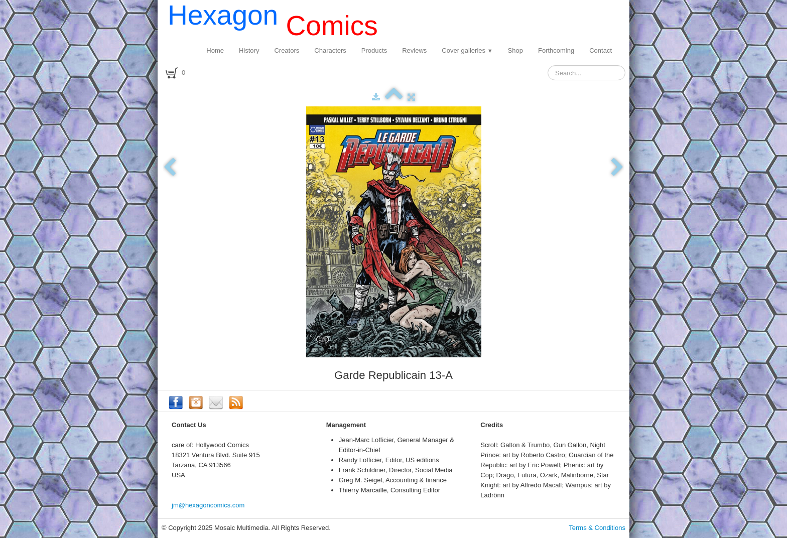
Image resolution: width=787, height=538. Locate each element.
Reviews (414, 50)
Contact (600, 50)
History (249, 50)
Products (374, 50)
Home (215, 50)
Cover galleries (467, 50)
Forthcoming (556, 50)
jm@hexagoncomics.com (208, 505)
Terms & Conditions (597, 527)
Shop (515, 50)
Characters (330, 50)
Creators (286, 50)
